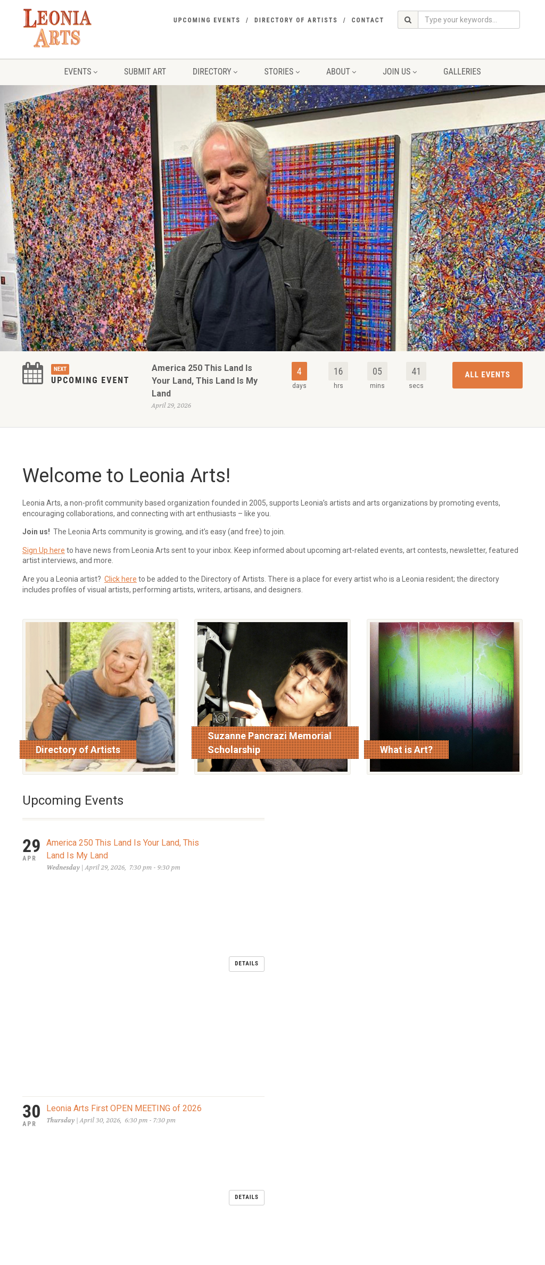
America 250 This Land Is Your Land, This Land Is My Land (205, 381)
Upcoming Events (207, 20)
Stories (281, 72)
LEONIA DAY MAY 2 (82, 935)
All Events (487, 374)
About (341, 72)
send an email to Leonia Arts (242, 1163)
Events (80, 72)
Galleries (462, 72)
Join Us (400, 72)
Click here (120, 579)
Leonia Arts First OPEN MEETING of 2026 (124, 895)
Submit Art (145, 72)
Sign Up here (43, 550)
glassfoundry (238, 1254)
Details (247, 857)
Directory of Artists (296, 20)
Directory (215, 72)
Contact (368, 20)
